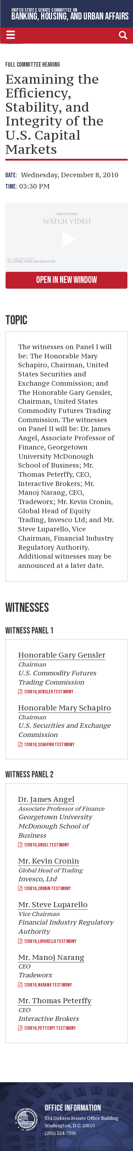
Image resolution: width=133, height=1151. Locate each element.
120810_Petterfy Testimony (47, 1028)
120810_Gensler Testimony (45, 692)
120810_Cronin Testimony (44, 888)
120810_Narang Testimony (45, 985)
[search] (123, 34)
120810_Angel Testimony (43, 845)
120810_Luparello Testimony (47, 941)
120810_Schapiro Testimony (46, 745)
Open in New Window (66, 280)
